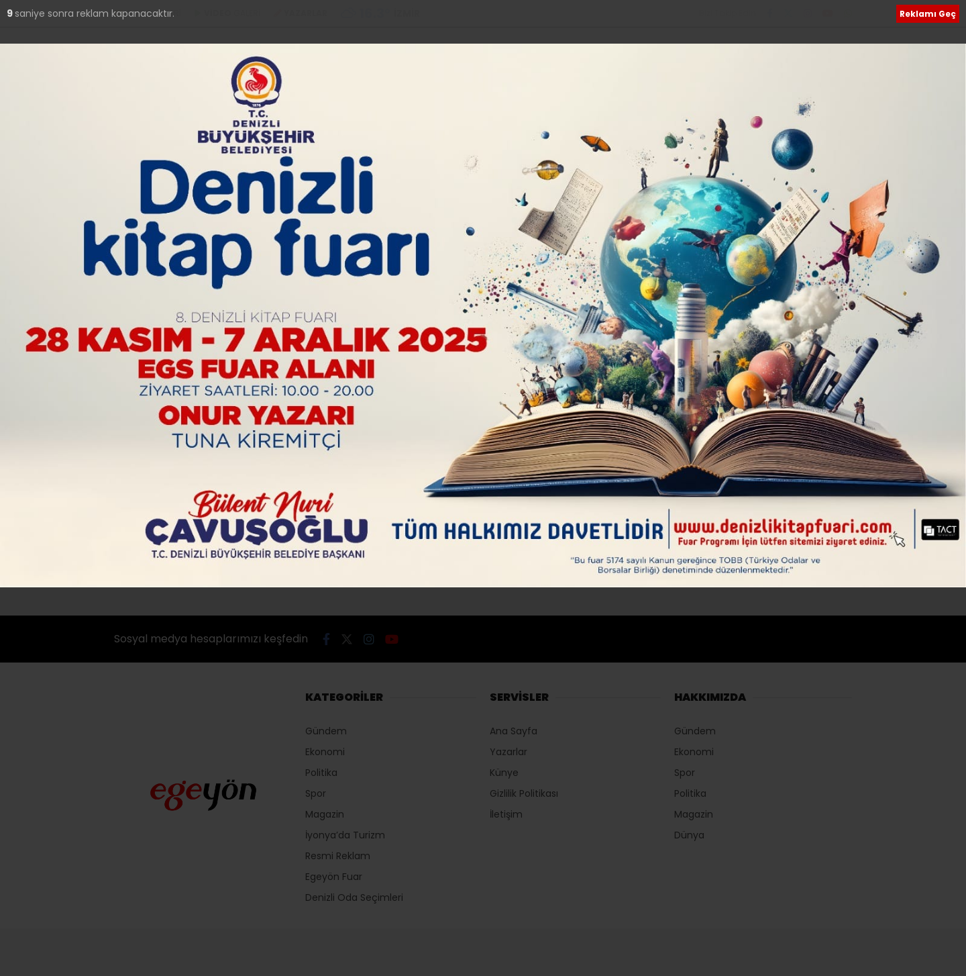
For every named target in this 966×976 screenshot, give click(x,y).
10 (13, 13)
